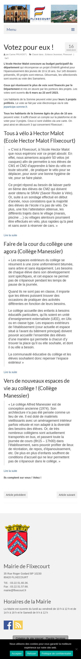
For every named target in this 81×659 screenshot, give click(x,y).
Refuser (31, 653)
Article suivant (67, 494)
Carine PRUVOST (17, 54)
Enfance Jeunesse (53, 54)
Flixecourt (67, 54)
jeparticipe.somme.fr (15, 106)
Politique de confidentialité (56, 653)
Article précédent (16, 494)
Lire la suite (10, 235)
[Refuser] (76, 649)
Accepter (17, 653)
